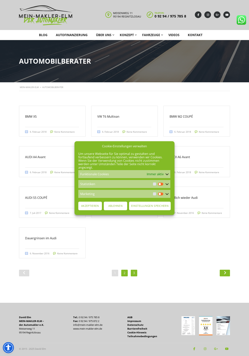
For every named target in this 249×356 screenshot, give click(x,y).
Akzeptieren (90, 206)
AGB (129, 317)
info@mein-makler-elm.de (87, 325)
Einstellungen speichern (150, 206)
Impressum (134, 321)
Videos (173, 35)
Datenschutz (135, 325)
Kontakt (195, 35)
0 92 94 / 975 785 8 (170, 16)
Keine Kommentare (66, 132)
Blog (43, 35)
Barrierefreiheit (137, 328)
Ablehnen (115, 206)
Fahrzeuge (151, 35)
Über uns (103, 35)
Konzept (127, 35)
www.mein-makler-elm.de (87, 328)
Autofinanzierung (72, 35)
